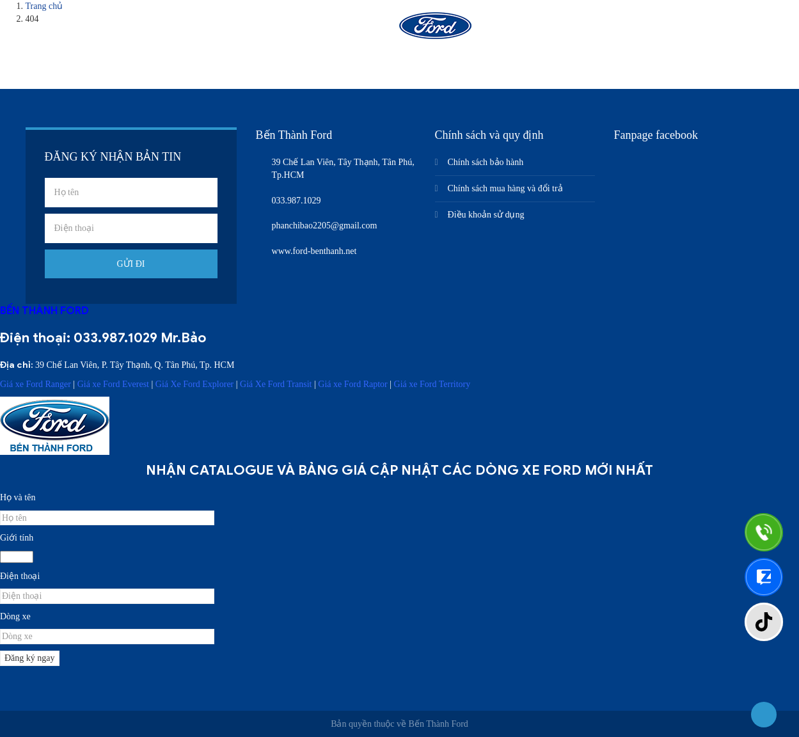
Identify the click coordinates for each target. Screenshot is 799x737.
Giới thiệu (258, 30)
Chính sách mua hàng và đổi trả (505, 188)
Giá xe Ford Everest (113, 384)
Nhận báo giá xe (539, 30)
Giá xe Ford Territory (432, 384)
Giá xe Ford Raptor (352, 384)
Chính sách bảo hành (486, 162)
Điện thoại (20, 576)
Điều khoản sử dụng (486, 214)
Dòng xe (15, 616)
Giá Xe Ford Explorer (194, 384)
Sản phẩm (335, 30)
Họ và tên (17, 497)
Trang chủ (182, 30)
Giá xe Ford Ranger (35, 384)
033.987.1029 (115, 337)
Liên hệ (622, 30)
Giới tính (16, 538)
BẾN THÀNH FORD (44, 310)
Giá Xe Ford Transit (276, 384)
